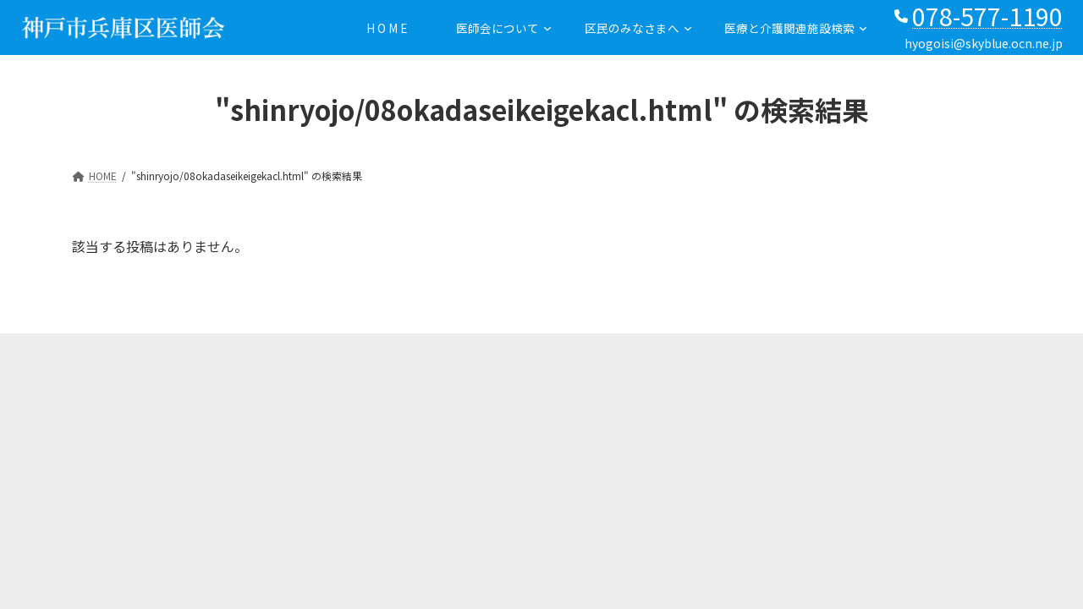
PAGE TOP (31, 561)
